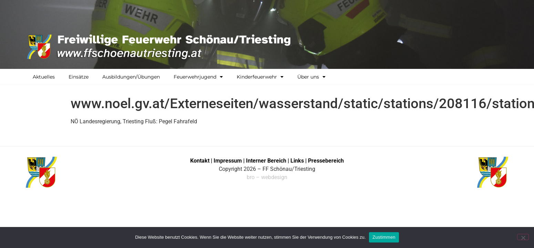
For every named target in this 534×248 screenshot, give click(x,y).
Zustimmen (384, 237)
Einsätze (79, 77)
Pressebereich (326, 160)
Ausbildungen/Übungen (131, 77)
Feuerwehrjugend (198, 77)
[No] (523, 237)
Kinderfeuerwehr (260, 77)
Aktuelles (44, 77)
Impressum (228, 160)
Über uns (311, 77)
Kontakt (199, 160)
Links (297, 160)
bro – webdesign (267, 177)
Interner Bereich (266, 160)
